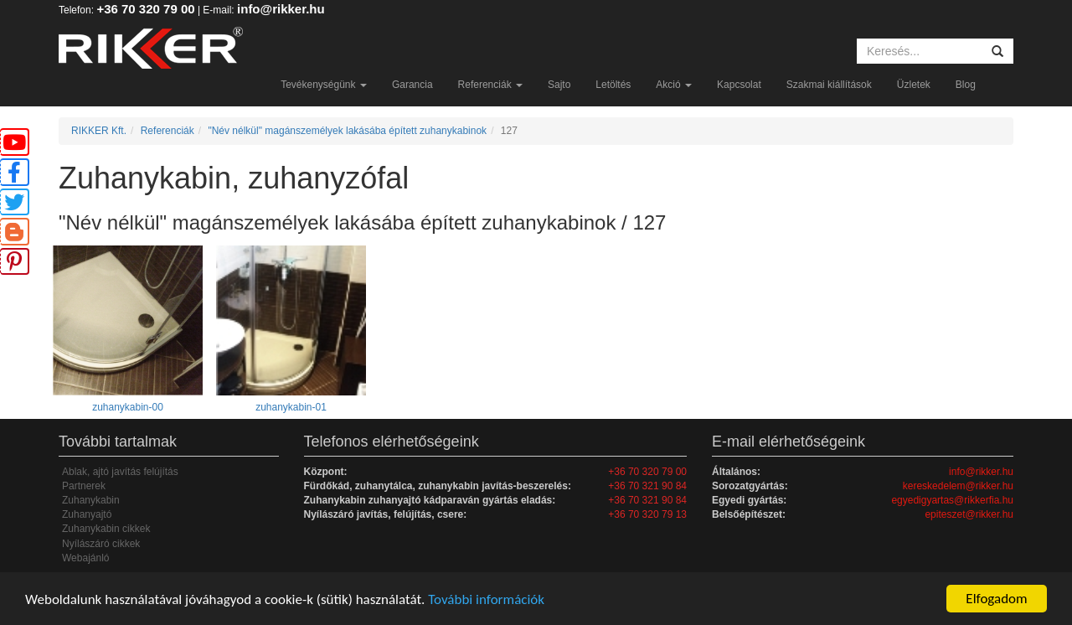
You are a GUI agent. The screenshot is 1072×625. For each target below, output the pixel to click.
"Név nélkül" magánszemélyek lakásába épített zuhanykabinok (347, 131)
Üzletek (913, 84)
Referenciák (490, 84)
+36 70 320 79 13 (647, 514)
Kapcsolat (739, 84)
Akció (674, 84)
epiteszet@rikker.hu (969, 514)
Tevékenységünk (324, 84)
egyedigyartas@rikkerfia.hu (952, 500)
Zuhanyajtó (86, 514)
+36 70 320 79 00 (145, 9)
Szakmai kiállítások (829, 84)
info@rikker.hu (281, 9)
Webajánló (85, 558)
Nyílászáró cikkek (101, 544)
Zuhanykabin (91, 500)
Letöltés (613, 84)
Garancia (412, 84)
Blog (966, 84)
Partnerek (84, 486)
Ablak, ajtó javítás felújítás (120, 472)
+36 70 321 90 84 (647, 486)
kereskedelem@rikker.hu (958, 486)
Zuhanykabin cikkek (106, 529)
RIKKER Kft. (98, 131)
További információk (486, 599)
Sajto (559, 84)
